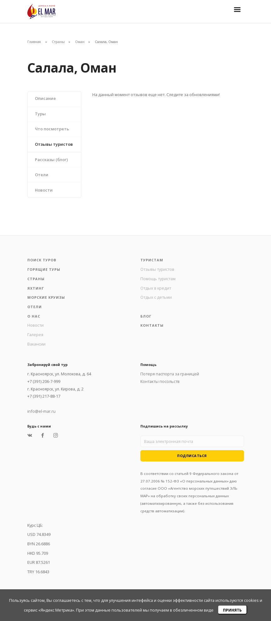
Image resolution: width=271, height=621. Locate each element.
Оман (79, 41)
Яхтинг (35, 288)
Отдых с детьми (156, 297)
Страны (58, 41)
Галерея (35, 334)
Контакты (152, 325)
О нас (33, 316)
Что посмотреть (52, 129)
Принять (232, 610)
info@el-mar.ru (41, 411)
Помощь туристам (158, 278)
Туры (40, 114)
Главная (34, 41)
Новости (44, 190)
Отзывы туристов (54, 144)
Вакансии (36, 344)
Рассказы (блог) (51, 159)
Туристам (151, 260)
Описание (45, 98)
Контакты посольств (160, 381)
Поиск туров (41, 260)
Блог (145, 316)
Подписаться (192, 455)
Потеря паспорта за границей (169, 374)
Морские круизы (46, 297)
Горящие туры (43, 269)
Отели (41, 174)
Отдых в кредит (155, 288)
